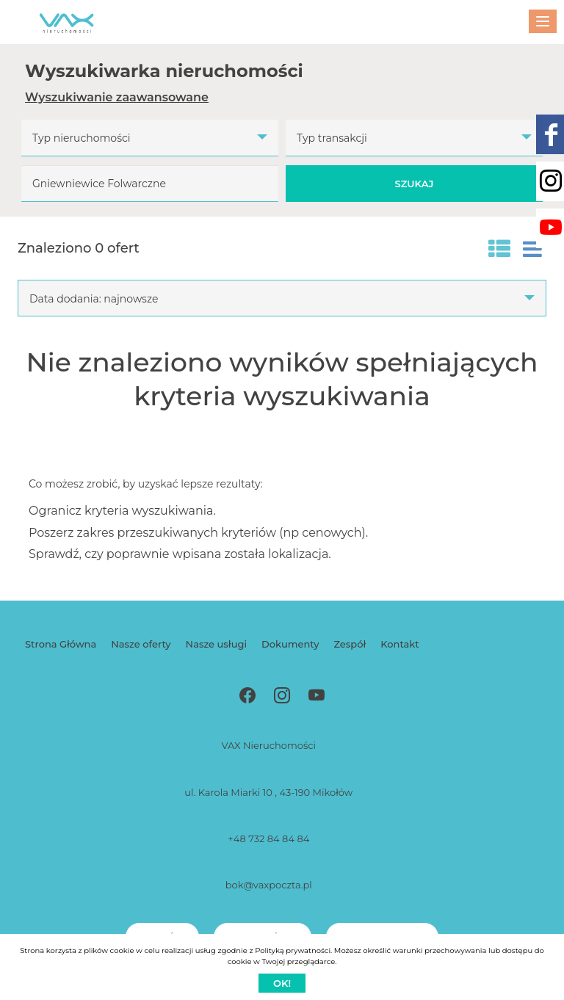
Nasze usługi (216, 644)
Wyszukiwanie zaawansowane (117, 97)
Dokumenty (290, 644)
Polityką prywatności (292, 950)
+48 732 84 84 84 (268, 838)
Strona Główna (60, 644)
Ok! (282, 983)
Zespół (349, 644)
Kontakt (399, 644)
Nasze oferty (140, 644)
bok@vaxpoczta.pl (268, 885)
